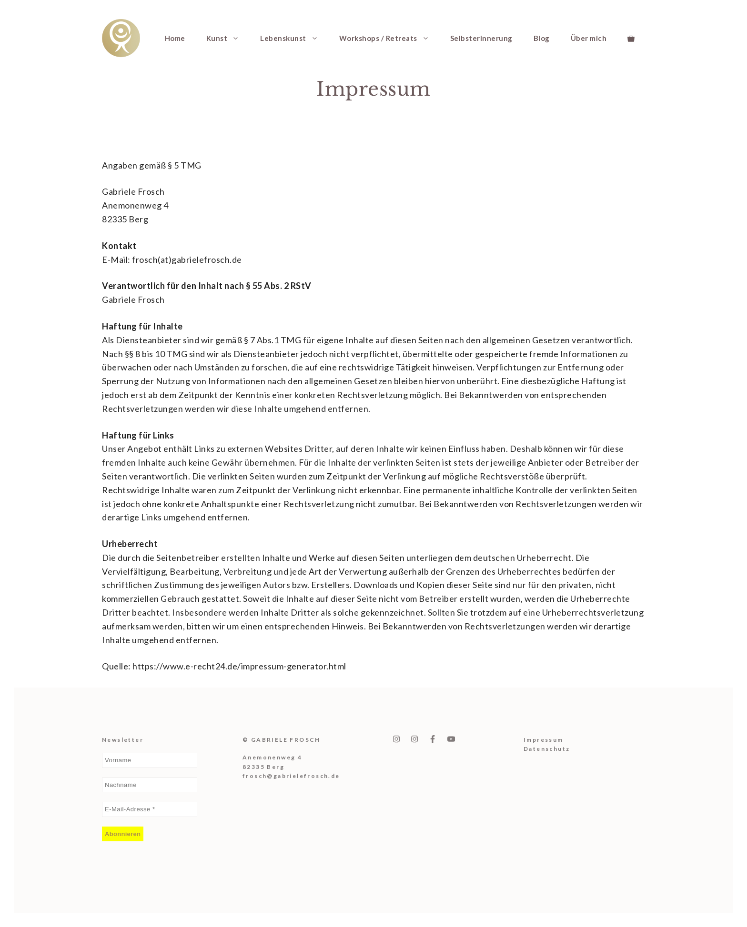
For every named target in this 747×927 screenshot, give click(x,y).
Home (175, 38)
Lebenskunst (294, 38)
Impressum (544, 739)
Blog (542, 38)
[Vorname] (149, 760)
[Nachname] (149, 785)
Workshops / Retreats (389, 38)
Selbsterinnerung (481, 38)
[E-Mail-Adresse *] (149, 809)
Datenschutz (547, 748)
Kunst (228, 38)
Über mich (589, 38)
